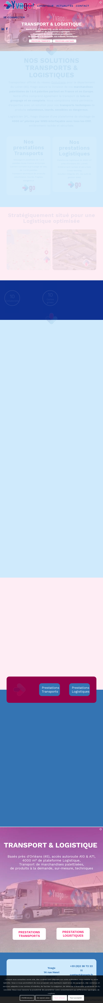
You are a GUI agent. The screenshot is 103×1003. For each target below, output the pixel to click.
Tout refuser (59, 998)
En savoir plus (43, 998)
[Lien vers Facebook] (7, 29)
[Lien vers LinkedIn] (3, 29)
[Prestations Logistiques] (79, 689)
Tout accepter (76, 998)
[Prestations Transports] (49, 689)
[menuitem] (9, 6)
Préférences (27, 998)
